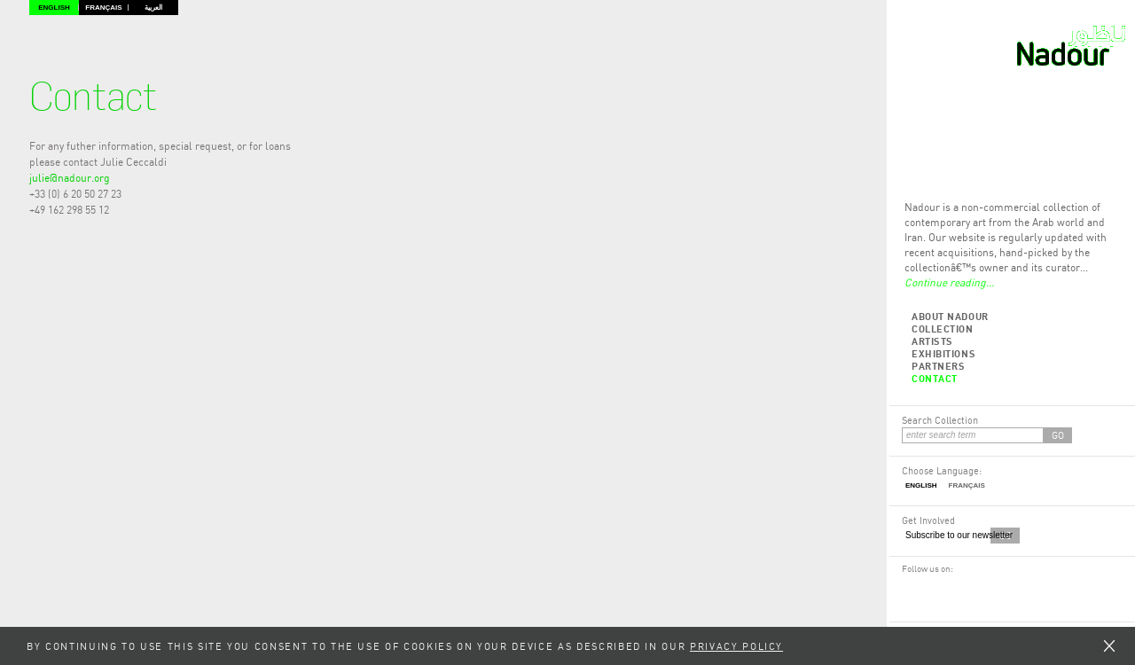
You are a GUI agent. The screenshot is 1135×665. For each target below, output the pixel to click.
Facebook (910, 586)
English (54, 8)
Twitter (946, 586)
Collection (943, 328)
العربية (153, 8)
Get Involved (928, 520)
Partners (938, 366)
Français (103, 8)
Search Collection (940, 420)
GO (1058, 435)
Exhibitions (943, 353)
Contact (935, 378)
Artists (932, 341)
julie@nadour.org (69, 177)
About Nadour (950, 316)
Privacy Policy (736, 646)
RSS (928, 586)
